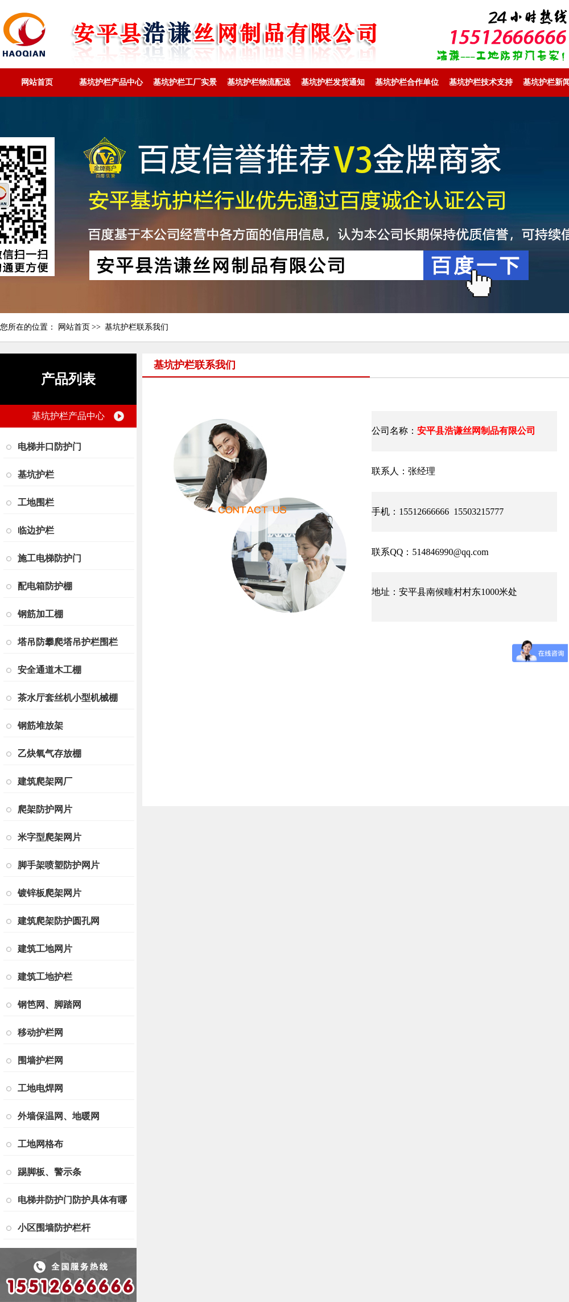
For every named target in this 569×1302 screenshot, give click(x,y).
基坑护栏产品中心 (111, 82)
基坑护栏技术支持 (481, 82)
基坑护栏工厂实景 (185, 82)
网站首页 (37, 82)
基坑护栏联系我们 (136, 327)
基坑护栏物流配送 (259, 82)
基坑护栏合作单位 (407, 82)
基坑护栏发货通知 (333, 82)
